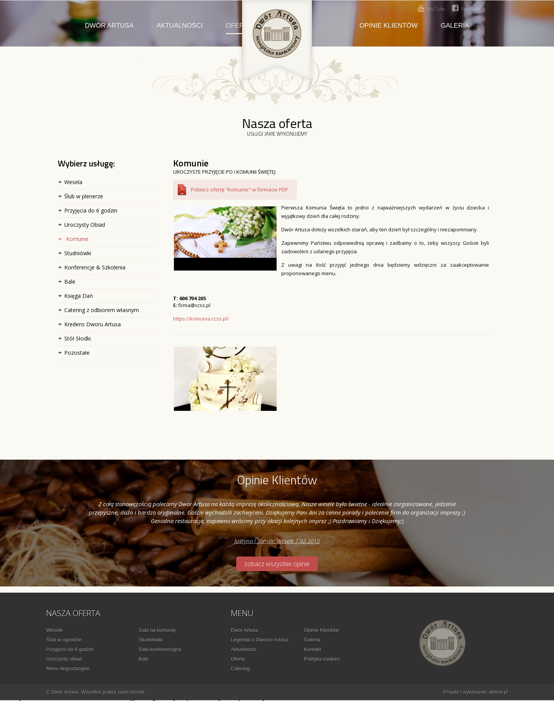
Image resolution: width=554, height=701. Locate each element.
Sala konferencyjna (159, 649)
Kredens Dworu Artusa (92, 324)
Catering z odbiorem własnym (101, 310)
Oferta (238, 659)
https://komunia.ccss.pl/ (201, 318)
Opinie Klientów (321, 630)
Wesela (73, 182)
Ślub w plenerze (83, 196)
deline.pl (498, 692)
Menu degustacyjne (68, 668)
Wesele (54, 630)
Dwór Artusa (109, 25)
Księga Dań (78, 295)
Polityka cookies (322, 659)
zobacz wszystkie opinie (277, 564)
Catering (240, 668)
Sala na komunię (157, 630)
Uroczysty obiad (64, 659)
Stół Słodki (77, 338)
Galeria (455, 25)
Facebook (466, 8)
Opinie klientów (388, 25)
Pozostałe (77, 352)
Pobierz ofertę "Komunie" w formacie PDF (239, 189)
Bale (69, 281)
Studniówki (77, 253)
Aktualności (180, 25)
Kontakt (312, 649)
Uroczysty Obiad (84, 224)
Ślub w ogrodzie (64, 640)
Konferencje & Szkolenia (94, 267)
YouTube (431, 8)
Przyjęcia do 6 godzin (90, 210)
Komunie (77, 239)
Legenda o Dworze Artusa (260, 640)
